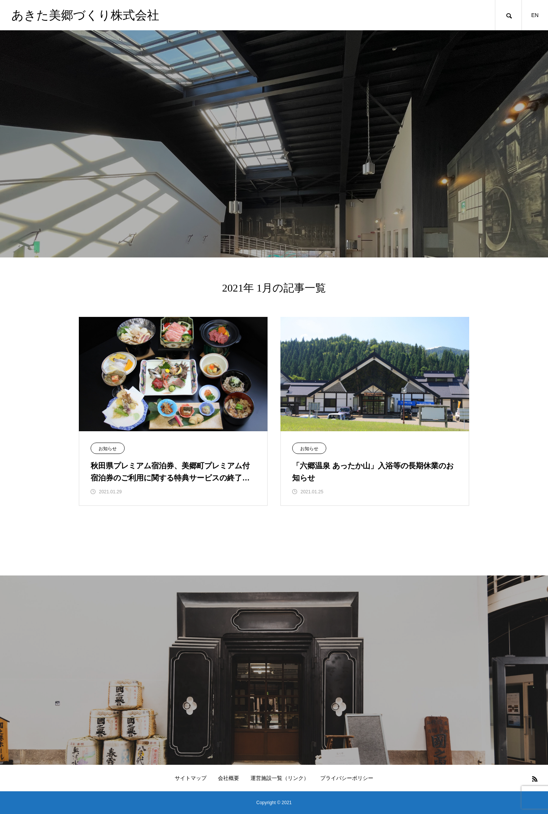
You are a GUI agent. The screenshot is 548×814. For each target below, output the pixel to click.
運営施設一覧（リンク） (280, 778)
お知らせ (108, 448)
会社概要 (228, 778)
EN (535, 15)
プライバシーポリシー (346, 778)
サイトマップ (191, 778)
